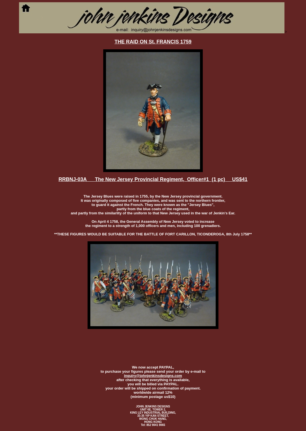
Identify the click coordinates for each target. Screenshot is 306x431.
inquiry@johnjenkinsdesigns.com (153, 376)
